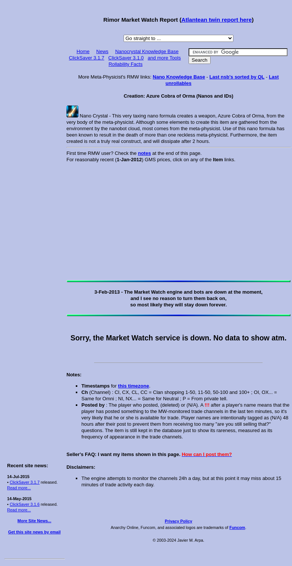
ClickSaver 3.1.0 (126, 58)
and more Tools (164, 58)
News (102, 51)
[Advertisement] (34, 116)
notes (144, 153)
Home (83, 51)
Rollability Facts (126, 64)
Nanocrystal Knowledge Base (146, 51)
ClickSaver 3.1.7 (25, 482)
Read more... (19, 488)
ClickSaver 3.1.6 (25, 504)
